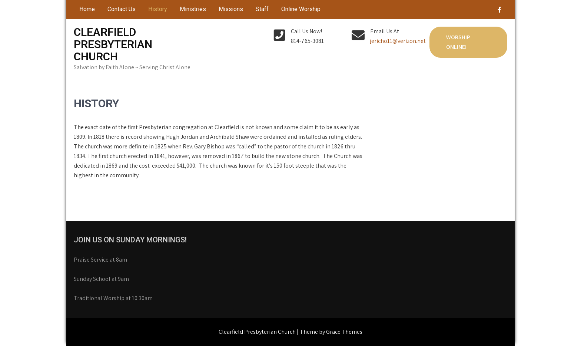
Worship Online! (458, 42)
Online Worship (301, 9)
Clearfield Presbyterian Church (113, 44)
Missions (231, 9)
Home (87, 9)
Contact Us (121, 9)
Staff (262, 9)
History (157, 9)
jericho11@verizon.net (398, 41)
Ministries (193, 9)
